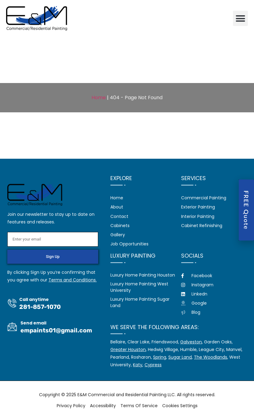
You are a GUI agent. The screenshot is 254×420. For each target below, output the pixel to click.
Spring (159, 357)
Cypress (153, 365)
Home (98, 97)
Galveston (191, 342)
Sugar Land (180, 357)
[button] (240, 18)
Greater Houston (128, 349)
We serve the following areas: (154, 327)
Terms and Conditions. (72, 280)
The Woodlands (210, 357)
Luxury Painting (133, 255)
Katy (137, 365)
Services (193, 178)
